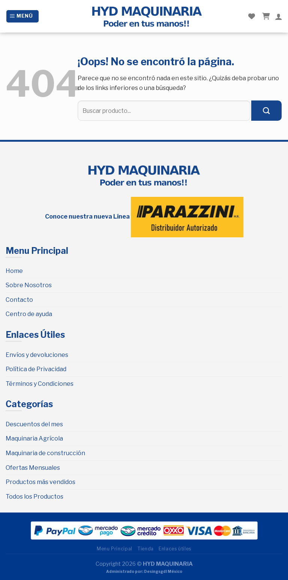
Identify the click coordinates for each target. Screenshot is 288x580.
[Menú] (22, 16)
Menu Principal (114, 549)
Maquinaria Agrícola (34, 438)
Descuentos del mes (34, 424)
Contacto (19, 299)
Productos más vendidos (40, 482)
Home (14, 270)
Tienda (145, 549)
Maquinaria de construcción (45, 453)
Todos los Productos (34, 496)
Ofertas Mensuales (33, 467)
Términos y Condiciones (40, 383)
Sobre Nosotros (29, 285)
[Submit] (266, 110)
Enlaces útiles (175, 549)
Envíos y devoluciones (37, 354)
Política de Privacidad (36, 369)
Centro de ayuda (29, 314)
